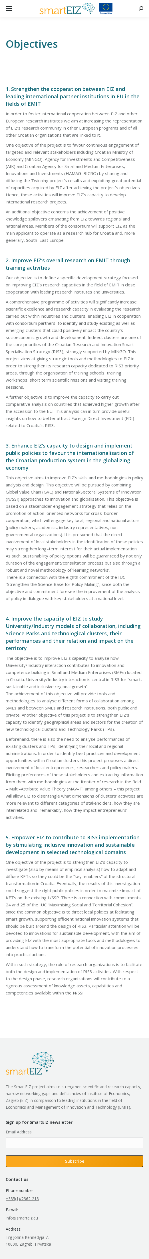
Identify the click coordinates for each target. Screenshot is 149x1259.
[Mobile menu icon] (9, 8)
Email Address (19, 1132)
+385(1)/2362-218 (22, 1198)
